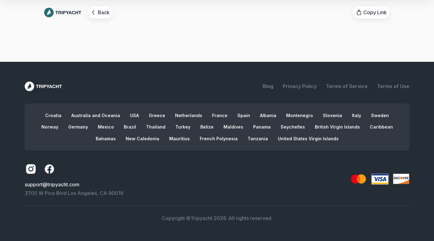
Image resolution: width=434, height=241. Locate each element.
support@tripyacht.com (52, 184)
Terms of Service (347, 86)
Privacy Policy (300, 86)
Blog (268, 86)
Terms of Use (393, 86)
